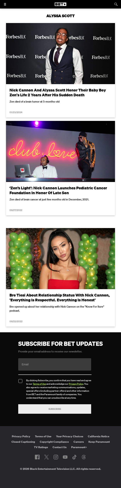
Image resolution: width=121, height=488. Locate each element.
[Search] (116, 4)
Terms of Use (39, 383)
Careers (78, 442)
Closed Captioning (23, 442)
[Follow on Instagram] (56, 457)
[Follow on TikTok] (74, 457)
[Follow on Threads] (83, 457)
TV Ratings (41, 447)
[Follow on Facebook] (37, 457)
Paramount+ (79, 447)
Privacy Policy (76, 383)
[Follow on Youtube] (65, 457)
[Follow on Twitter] (46, 457)
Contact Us (60, 447)
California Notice (98, 436)
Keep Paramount (99, 442)
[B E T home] (60, 6)
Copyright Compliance (54, 442)
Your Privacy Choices (69, 436)
